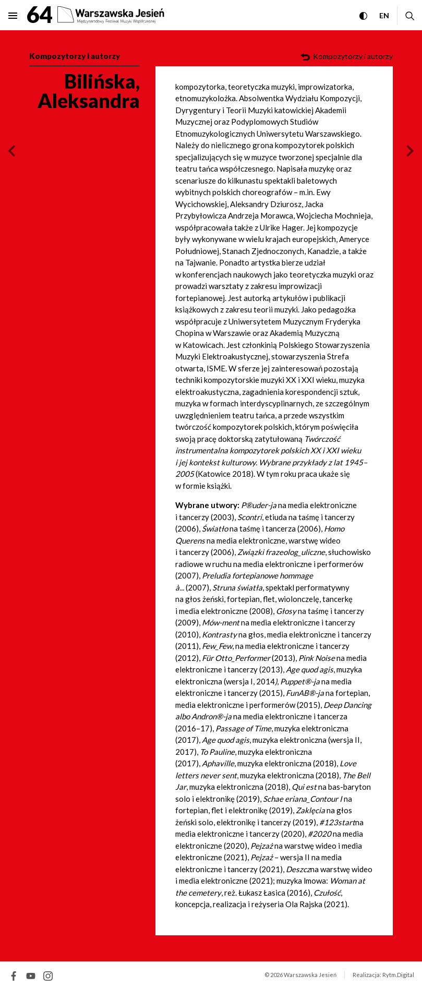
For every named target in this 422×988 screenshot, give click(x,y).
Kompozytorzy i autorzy (74, 56)
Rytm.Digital (398, 974)
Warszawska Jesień (310, 974)
